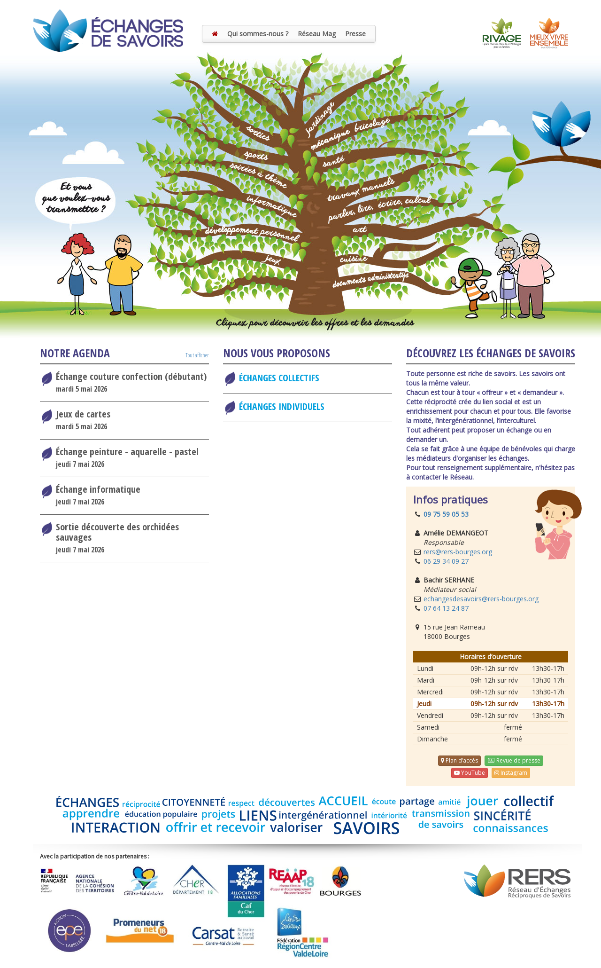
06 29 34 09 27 (446, 561)
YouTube (469, 773)
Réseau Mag (317, 33)
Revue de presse (513, 760)
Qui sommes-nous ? (257, 33)
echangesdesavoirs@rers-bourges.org (481, 598)
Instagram (510, 773)
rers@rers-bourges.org (458, 551)
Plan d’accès (459, 760)
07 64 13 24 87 (446, 608)
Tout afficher (197, 355)
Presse (355, 33)
